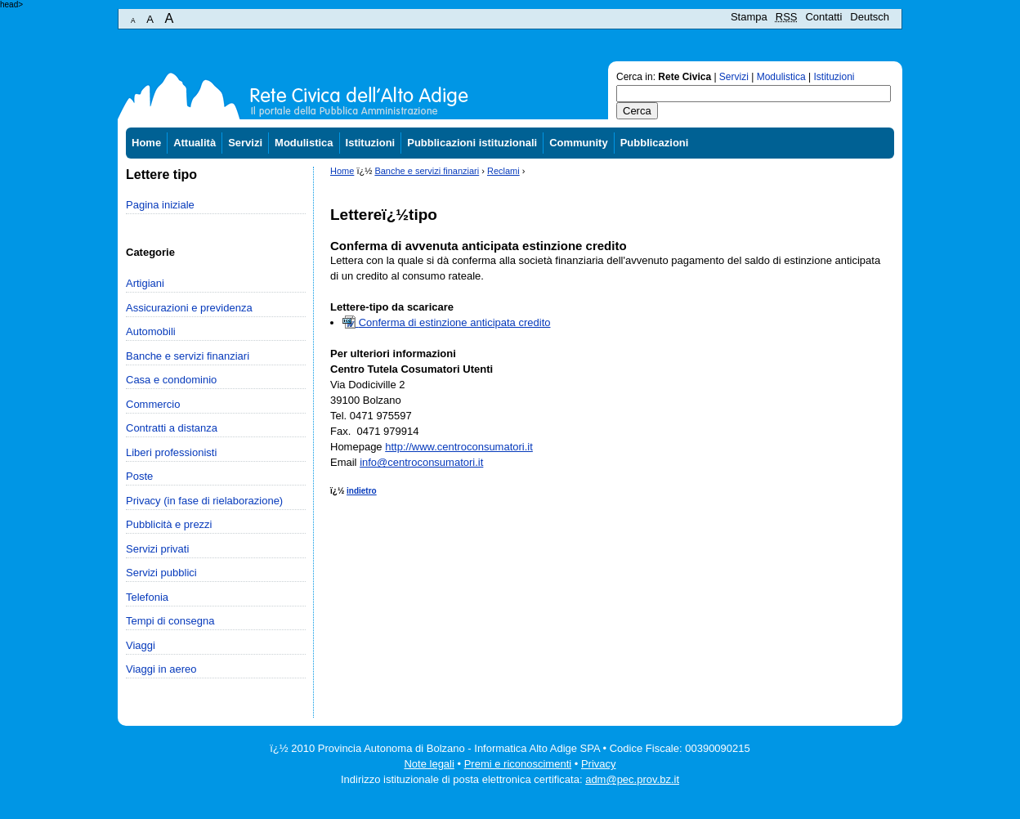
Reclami (503, 171)
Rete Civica (684, 77)
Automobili (151, 331)
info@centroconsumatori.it (421, 462)
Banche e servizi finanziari (187, 356)
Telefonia (147, 597)
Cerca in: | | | (735, 77)
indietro (362, 490)
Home (146, 142)
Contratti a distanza (171, 428)
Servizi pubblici (161, 572)
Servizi (734, 77)
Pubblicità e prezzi (169, 524)
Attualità (194, 142)
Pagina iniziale (160, 205)
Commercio (153, 404)
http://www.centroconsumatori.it (459, 447)
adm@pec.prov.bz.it (632, 779)
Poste (139, 476)
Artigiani (145, 283)
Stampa (749, 17)
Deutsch (869, 17)
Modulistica (781, 77)
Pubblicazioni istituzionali (472, 142)
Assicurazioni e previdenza (189, 308)
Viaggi (140, 645)
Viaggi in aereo (161, 669)
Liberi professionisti (171, 452)
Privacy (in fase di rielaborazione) (204, 501)
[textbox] (753, 93)
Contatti (823, 17)
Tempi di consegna (170, 621)
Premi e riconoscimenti (518, 764)
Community (578, 142)
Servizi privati (157, 549)
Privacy (598, 764)
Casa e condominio (171, 380)
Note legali (429, 764)
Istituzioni (834, 77)
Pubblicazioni (654, 142)
